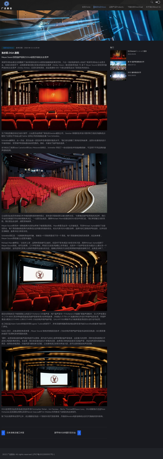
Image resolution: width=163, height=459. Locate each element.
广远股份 (11, 454)
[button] (151, 2)
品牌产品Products (116, 7)
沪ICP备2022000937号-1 (44, 454)
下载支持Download (135, 7)
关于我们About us (153, 7)
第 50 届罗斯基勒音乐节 (136, 62)
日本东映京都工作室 (15, 432)
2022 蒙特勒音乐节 (134, 72)
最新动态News (100, 7)
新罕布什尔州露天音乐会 (65, 432)
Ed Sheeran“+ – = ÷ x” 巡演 (137, 51)
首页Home (86, 7)
